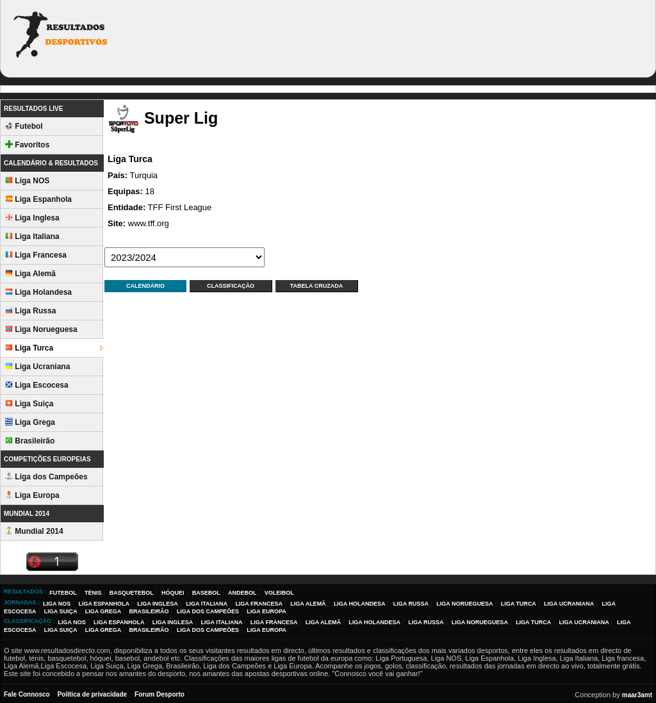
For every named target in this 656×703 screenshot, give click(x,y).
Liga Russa (30, 310)
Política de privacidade (92, 694)
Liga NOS (27, 180)
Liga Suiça (29, 403)
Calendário (145, 286)
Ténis (93, 593)
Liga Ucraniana (37, 366)
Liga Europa (32, 495)
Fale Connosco (27, 694)
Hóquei (172, 593)
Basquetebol (132, 593)
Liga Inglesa (32, 217)
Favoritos (27, 144)
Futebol (24, 126)
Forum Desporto (159, 694)
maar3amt (637, 695)
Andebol (242, 593)
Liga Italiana (32, 236)
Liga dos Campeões (46, 476)
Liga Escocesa (37, 385)
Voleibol (279, 593)
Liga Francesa (36, 255)
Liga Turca (29, 347)
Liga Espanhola (38, 199)
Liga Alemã (30, 273)
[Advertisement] (416, 37)
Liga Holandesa (38, 292)
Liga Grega (30, 422)
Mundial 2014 (34, 531)
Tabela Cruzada (316, 286)
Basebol (206, 593)
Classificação (230, 286)
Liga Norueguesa (41, 329)
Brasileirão (29, 440)
